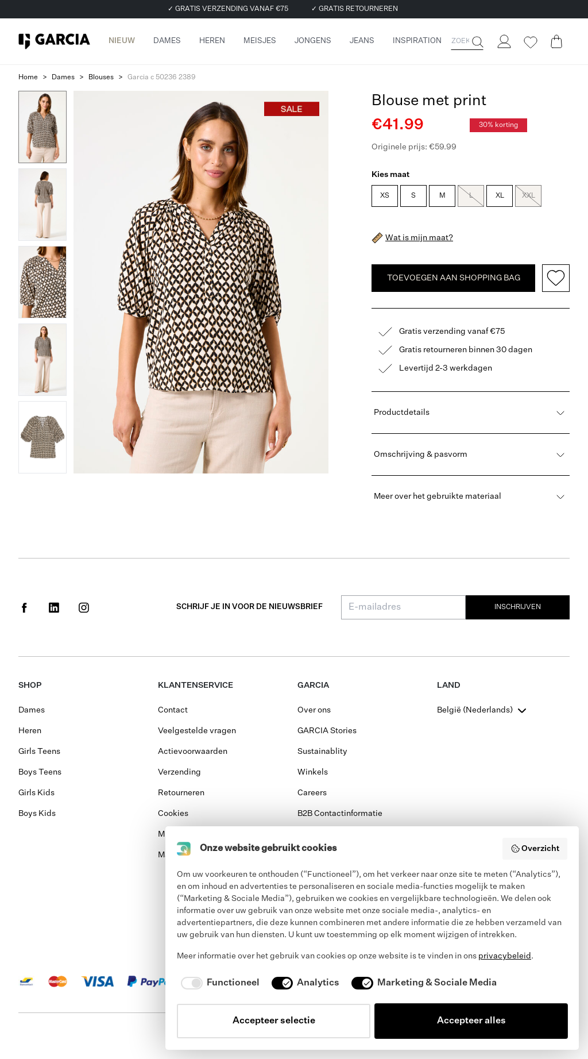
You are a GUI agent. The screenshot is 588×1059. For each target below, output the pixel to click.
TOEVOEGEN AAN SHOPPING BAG (453, 278)
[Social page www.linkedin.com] (54, 607)
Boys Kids (37, 814)
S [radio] (413, 195)
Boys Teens (39, 772)
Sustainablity (322, 752)
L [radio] (470, 196)
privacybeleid (504, 956)
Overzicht (535, 849)
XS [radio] (384, 195)
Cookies (173, 814)
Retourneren (181, 793)
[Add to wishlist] (556, 278)
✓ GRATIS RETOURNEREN (354, 9)
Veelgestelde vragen (197, 731)
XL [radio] (500, 195)
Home (28, 77)
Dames (63, 77)
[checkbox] (218, 983)
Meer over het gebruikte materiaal (470, 496)
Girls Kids (36, 793)
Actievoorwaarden (192, 752)
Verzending (179, 772)
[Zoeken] (476, 42)
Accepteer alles (471, 1021)
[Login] (503, 41)
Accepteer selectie (274, 1021)
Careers (312, 793)
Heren (29, 731)
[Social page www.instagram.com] (84, 607)
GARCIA (313, 685)
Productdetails (470, 412)
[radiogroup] (469, 197)
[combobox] (483, 710)
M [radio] (442, 195)
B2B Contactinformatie (339, 814)
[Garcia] (54, 41)
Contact (173, 710)
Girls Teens (39, 752)
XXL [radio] (528, 196)
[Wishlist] (530, 43)
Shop (29, 685)
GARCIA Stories (327, 731)
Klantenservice (195, 685)
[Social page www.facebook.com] (24, 607)
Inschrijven (517, 607)
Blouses (101, 77)
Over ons (314, 710)
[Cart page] (556, 41)
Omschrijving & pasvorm (470, 454)
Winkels (312, 772)
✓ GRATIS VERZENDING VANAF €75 (228, 9)
